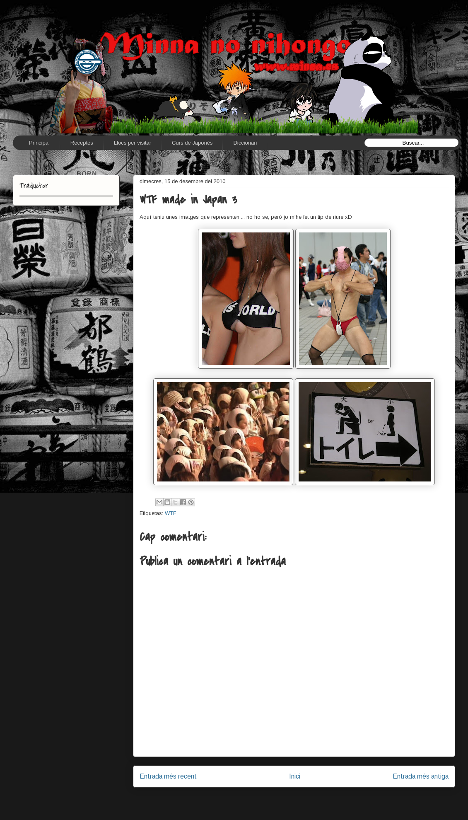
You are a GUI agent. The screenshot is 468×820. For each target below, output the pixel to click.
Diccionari (245, 143)
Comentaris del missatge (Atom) (313, 798)
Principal (39, 143)
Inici (294, 776)
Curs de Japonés (192, 143)
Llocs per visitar (132, 143)
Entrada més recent (168, 776)
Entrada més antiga (421, 776)
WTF (170, 513)
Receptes (81, 143)
